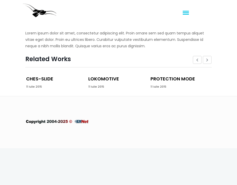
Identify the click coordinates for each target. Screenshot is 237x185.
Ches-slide (39, 79)
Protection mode (172, 79)
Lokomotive (103, 79)
